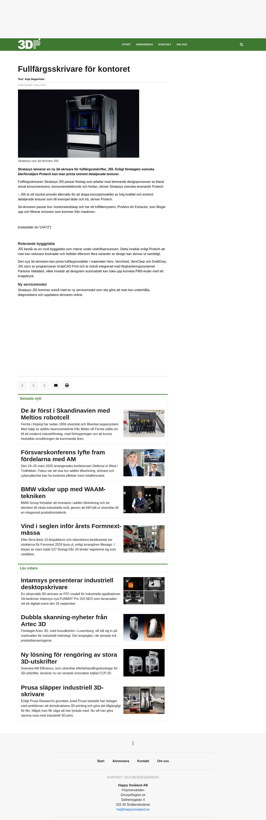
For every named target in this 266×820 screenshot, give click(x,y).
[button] (22, 385)
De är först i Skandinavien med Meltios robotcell (93, 423)
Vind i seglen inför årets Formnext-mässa (93, 539)
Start (126, 44)
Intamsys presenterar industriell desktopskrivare (93, 590)
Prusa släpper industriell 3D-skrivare (93, 700)
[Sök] (242, 44)
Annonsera (144, 44)
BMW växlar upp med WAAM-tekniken (93, 499)
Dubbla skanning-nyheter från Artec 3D (93, 627)
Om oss (182, 44)
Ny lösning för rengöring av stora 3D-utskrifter (93, 663)
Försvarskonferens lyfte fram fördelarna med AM (93, 462)
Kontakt (164, 44)
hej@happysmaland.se (133, 809)
